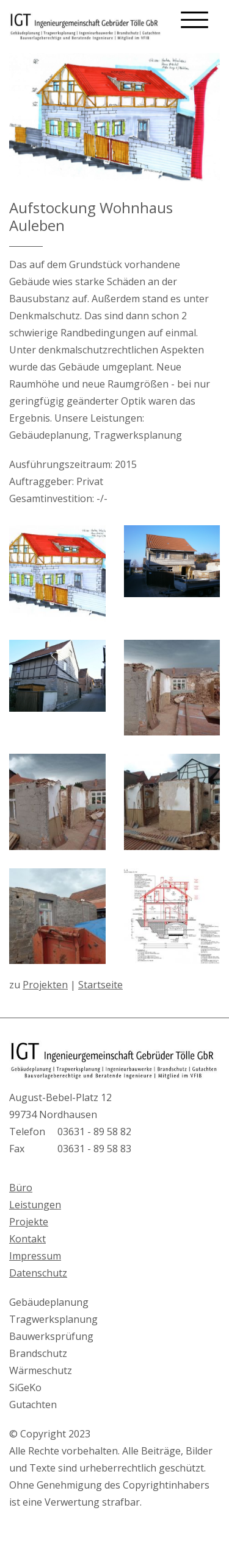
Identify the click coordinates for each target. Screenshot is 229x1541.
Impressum (35, 1256)
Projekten (45, 984)
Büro (20, 1187)
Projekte (28, 1221)
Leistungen (35, 1204)
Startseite (100, 984)
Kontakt (27, 1238)
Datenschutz (38, 1273)
